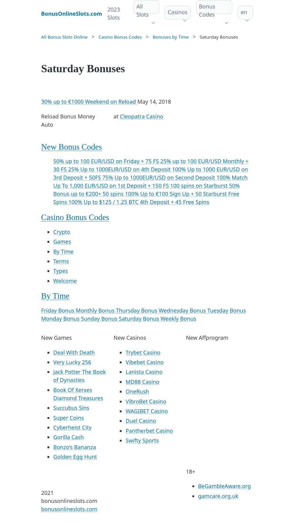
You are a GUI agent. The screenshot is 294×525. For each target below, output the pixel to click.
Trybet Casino (143, 352)
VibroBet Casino (146, 401)
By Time (63, 251)
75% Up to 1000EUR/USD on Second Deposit (159, 177)
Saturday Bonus (140, 318)
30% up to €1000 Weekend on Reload (89, 101)
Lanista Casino (144, 371)
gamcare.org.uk (218, 496)
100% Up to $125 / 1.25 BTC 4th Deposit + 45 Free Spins (138, 202)
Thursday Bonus (137, 310)
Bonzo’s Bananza (74, 447)
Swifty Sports (142, 440)
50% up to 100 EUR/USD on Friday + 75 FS (106, 161)
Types (60, 270)
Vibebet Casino (145, 362)
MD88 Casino (142, 381)
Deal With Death (74, 352)
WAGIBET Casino (147, 411)
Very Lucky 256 (72, 362)
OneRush (137, 391)
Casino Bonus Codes (75, 217)
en (244, 12)
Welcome (65, 280)
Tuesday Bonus (226, 310)
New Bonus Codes (71, 146)
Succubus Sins (71, 407)
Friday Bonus (58, 310)
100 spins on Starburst (199, 185)
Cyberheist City (72, 427)
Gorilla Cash (68, 437)
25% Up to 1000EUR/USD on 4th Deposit (120, 169)
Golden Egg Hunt (75, 456)
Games (62, 241)
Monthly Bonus (96, 310)
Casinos (177, 12)
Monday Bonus (61, 318)
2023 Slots (113, 13)
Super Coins (68, 417)
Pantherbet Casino (149, 430)
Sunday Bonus (100, 318)
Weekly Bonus (178, 318)
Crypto (61, 231)
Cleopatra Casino (141, 116)
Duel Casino (141, 420)
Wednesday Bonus (183, 310)
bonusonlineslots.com (69, 509)
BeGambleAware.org (224, 486)
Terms (61, 261)
